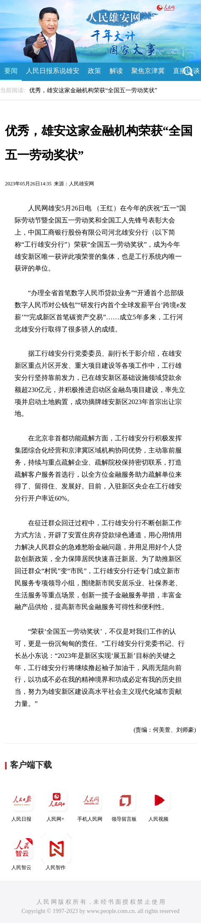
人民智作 (56, 852)
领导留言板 (125, 804)
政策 (94, 70)
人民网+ (56, 804)
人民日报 (22, 804)
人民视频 (159, 804)
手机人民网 (90, 804)
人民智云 (22, 852)
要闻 (11, 70)
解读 (116, 70)
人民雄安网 (81, 184)
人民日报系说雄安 (52, 70)
